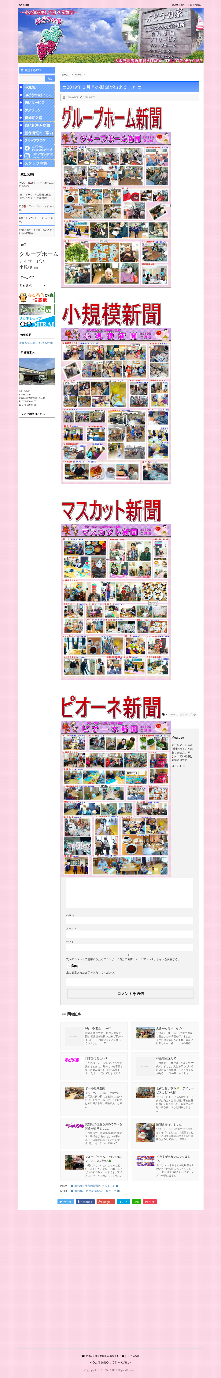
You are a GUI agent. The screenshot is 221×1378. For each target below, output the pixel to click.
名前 (70, 915)
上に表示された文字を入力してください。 (91, 972)
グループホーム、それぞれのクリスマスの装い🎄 (103, 1159)
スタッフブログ (188, 714)
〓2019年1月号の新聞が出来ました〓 (95, 1186)
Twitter (65, 1202)
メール (72, 928)
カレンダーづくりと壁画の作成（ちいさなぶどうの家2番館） (35, 196)
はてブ (123, 1202)
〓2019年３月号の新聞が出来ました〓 (95, 1191)
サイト (70, 942)
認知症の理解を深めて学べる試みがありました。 (103, 1126)
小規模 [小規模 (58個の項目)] (25, 267)
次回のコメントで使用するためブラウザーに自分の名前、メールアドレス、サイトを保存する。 (123, 959)
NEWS (172, 714)
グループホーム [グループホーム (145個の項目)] (39, 254)
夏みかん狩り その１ (170, 1028)
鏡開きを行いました (169, 1124)
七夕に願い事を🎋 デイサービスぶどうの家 (175, 1090)
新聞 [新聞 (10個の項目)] (36, 268)
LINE (137, 1202)
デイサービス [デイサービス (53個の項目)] (32, 261)
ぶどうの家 (23, 4)
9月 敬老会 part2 (98, 1028)
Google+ (105, 1202)
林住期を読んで (166, 1058)
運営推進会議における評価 (36, 343)
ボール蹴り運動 (95, 1088)
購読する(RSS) (31, 70)
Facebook (85, 1202)
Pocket (150, 1202)
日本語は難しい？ (96, 1058)
